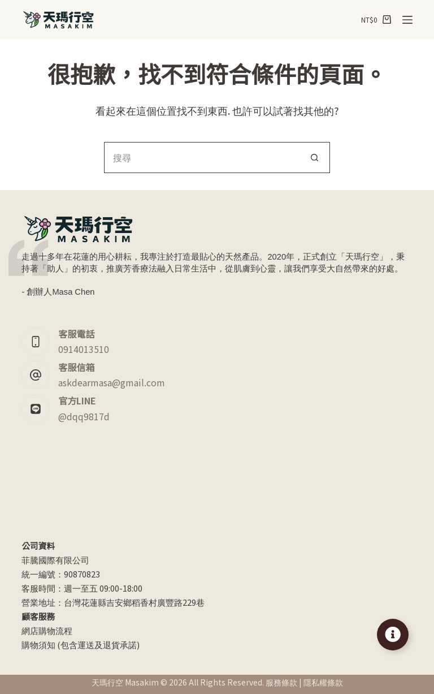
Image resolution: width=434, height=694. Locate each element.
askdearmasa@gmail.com (111, 382)
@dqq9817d (84, 416)
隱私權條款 (323, 682)
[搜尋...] (201, 157)
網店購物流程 (46, 630)
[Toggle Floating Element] (393, 634)
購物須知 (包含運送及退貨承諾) (80, 644)
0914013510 (83, 349)
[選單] (407, 20)
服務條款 (281, 682)
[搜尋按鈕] (314, 157)
